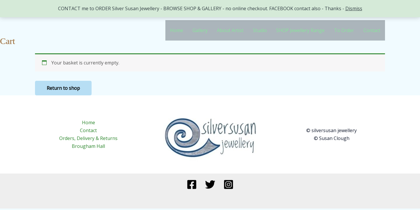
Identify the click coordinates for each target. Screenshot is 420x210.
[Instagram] (228, 184)
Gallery (200, 30)
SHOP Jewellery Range (300, 30)
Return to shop (63, 88)
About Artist (230, 30)
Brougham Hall (88, 146)
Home (176, 30)
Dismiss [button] (353, 8)
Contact (371, 30)
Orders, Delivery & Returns (88, 138)
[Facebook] (192, 184)
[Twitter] (210, 184)
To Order (344, 30)
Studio (260, 30)
